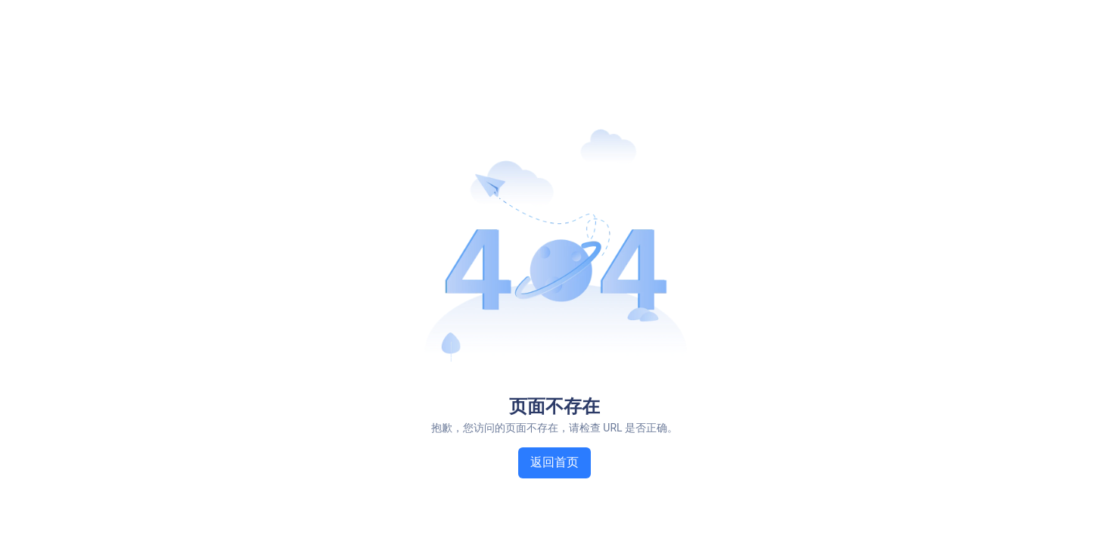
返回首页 (554, 462)
